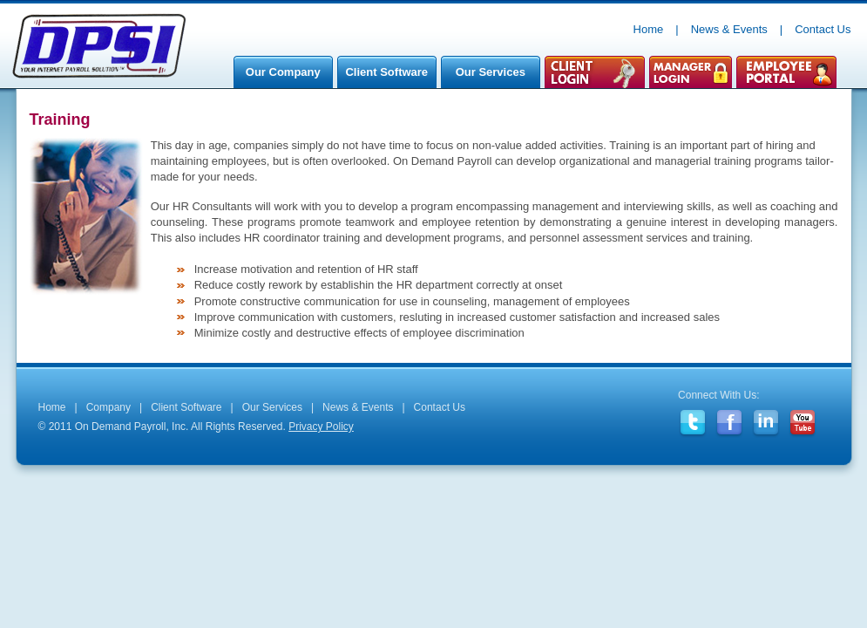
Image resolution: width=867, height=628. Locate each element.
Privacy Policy (321, 426)
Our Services (486, 76)
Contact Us (822, 29)
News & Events (729, 29)
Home (648, 29)
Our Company (279, 76)
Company (108, 407)
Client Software (382, 76)
